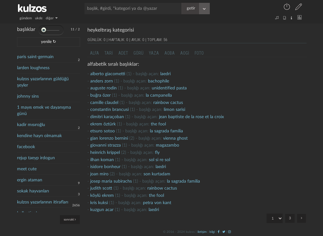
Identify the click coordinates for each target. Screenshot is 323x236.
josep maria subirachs (111, 181)
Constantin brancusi (109, 109)
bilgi (212, 231)
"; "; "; (275, 218)
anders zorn (101, 81)
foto (199, 53)
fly (157, 152)
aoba (169, 53)
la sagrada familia (166, 131)
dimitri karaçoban (107, 117)
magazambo (167, 145)
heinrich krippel (105, 152)
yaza (154, 53)
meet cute (27, 169)
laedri (165, 74)
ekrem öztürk (103, 124)
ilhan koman (102, 160)
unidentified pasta (169, 88)
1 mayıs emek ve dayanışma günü (44, 110)
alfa (94, 53)
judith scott (101, 188)
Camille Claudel (104, 102)
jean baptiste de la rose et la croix (191, 117)
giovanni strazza (105, 145)
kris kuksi (99, 203)
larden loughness (33, 68)
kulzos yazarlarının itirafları (42, 202)
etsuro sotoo (102, 131)
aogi (184, 53)
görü (138, 53)
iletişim (202, 231)
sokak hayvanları (33, 191)
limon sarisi (174, 109)
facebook (26, 147)
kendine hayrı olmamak (39, 136)
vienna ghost (175, 138)
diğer (52, 18)
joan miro (99, 174)
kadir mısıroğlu (31, 125)
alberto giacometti (107, 74)
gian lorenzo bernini (109, 138)
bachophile (158, 81)
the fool (158, 124)
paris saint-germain (35, 57)
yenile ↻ (48, 42)
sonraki (70, 219)
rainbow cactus (168, 102)
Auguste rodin (103, 88)
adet (123, 53)
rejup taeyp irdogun (36, 158)
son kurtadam (157, 174)
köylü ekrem (102, 195)
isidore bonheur (105, 167)
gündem (26, 18)
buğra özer (100, 95)
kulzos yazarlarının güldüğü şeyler (43, 82)
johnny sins (28, 96)
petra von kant (157, 203)
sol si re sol (159, 160)
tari (108, 53)
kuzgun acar (102, 210)
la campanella (159, 95)
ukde (39, 18)
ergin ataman (29, 180)
